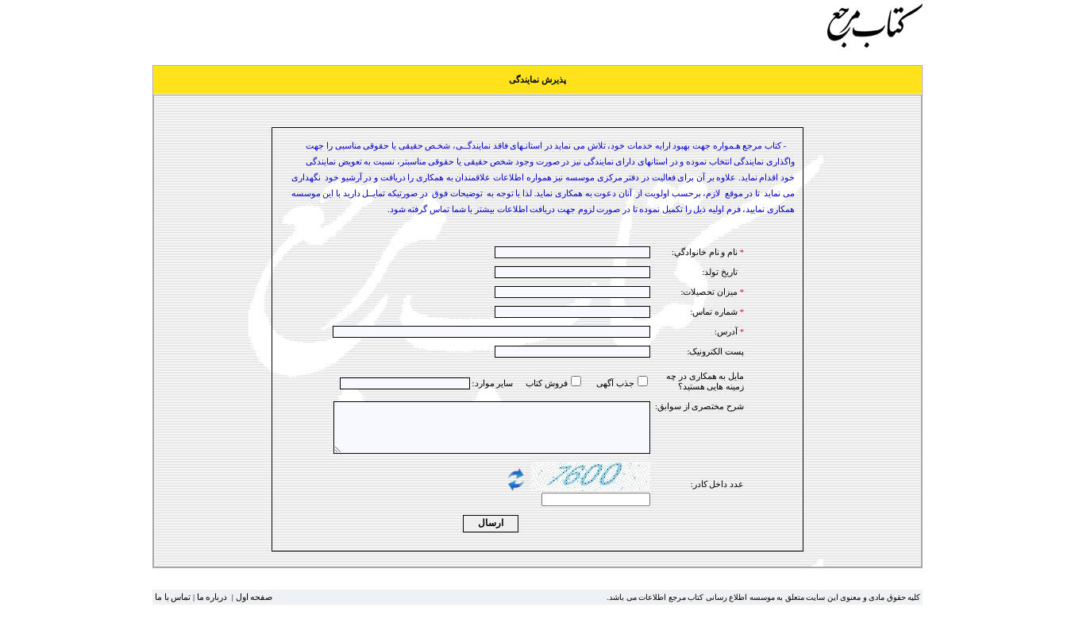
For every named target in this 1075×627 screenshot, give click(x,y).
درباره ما (212, 606)
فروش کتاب (547, 383)
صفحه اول (254, 606)
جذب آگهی (615, 383)
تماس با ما (173, 606)
